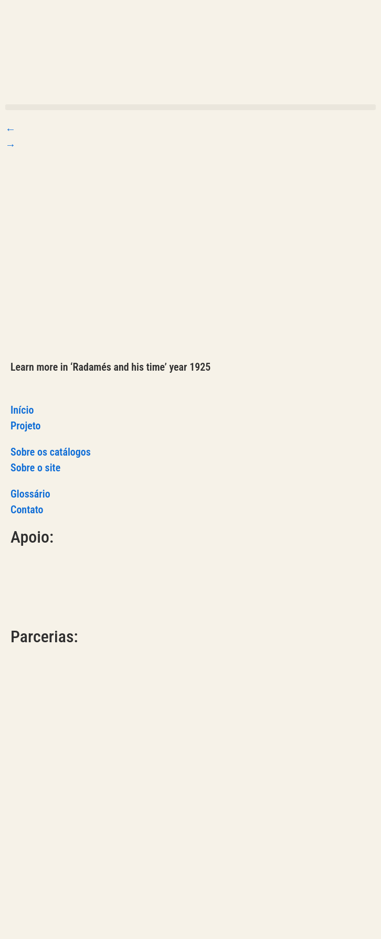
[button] (190, 107)
